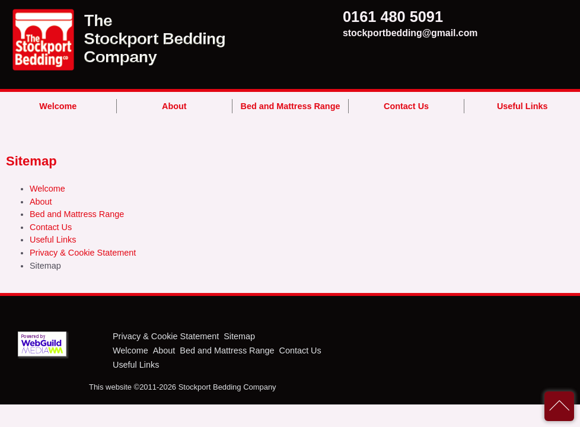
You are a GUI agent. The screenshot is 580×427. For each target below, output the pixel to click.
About (174, 106)
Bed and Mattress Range (290, 106)
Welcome (58, 106)
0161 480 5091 (366, 16)
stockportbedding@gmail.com (366, 33)
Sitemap (239, 336)
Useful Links (522, 106)
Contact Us (406, 106)
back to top (559, 406)
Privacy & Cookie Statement (83, 252)
